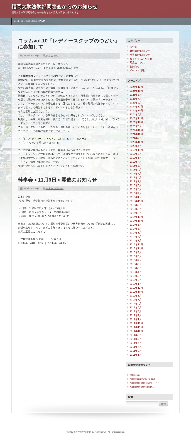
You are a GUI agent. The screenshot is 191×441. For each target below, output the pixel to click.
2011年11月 (136, 327)
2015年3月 (136, 209)
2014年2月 (136, 236)
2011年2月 (136, 350)
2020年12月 (136, 142)
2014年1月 (136, 240)
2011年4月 (136, 346)
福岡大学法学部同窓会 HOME (29, 21)
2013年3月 (136, 275)
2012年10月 (136, 291)
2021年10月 (136, 134)
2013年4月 (136, 272)
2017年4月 (136, 177)
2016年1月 (136, 197)
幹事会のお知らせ (54, 188)
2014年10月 (136, 220)
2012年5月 (136, 307)
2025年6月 (136, 102)
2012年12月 (136, 287)
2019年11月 (136, 149)
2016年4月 (136, 189)
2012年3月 (136, 311)
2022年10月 (136, 130)
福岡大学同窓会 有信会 (142, 379)
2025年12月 (136, 86)
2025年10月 (136, 90)
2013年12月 (136, 244)
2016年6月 (136, 185)
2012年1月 (136, 319)
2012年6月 (136, 303)
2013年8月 (136, 256)
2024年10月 (136, 110)
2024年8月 (136, 114)
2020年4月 (136, 145)
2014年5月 (136, 228)
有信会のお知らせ (140, 50)
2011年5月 (136, 342)
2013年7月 (136, 260)
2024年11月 (136, 106)
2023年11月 (136, 118)
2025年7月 (136, 98)
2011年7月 (136, 339)
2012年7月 (136, 299)
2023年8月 (136, 126)
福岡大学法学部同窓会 (142, 386)
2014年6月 (136, 224)
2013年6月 (136, 264)
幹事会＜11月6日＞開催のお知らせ (57, 180)
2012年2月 (136, 315)
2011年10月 (136, 331)
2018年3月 (136, 173)
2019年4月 (136, 161)
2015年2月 (136, 212)
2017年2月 (136, 181)
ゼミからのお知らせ (141, 58)
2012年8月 (136, 295)
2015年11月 (136, 201)
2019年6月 (136, 157)
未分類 (133, 46)
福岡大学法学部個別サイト (145, 383)
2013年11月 (136, 248)
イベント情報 (137, 70)
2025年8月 (136, 94)
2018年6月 (136, 165)
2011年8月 (136, 335)
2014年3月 (136, 232)
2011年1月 (136, 354)
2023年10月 (136, 122)
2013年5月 (136, 268)
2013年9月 (136, 252)
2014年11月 (136, 216)
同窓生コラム (52, 55)
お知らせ (135, 66)
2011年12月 (136, 323)
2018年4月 (136, 169)
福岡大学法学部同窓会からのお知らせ (54, 6)
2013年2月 (136, 279)
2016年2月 (136, 193)
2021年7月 (136, 138)
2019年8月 (136, 153)
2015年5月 (136, 205)
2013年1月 (136, 283)
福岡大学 (135, 375)
